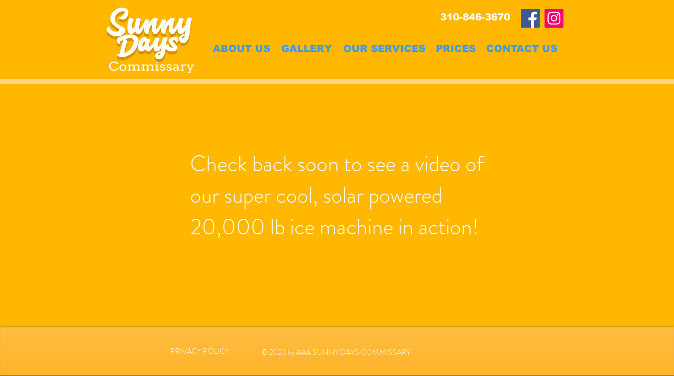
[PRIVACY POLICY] (200, 351)
